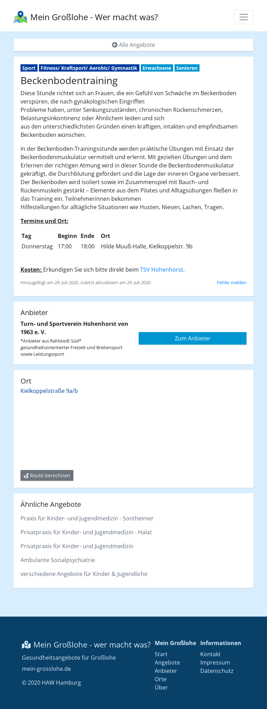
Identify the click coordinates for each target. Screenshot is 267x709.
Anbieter (166, 671)
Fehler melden (231, 282)
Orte (161, 679)
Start (161, 654)
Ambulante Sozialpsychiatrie (58, 560)
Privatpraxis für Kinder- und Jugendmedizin (77, 546)
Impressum (215, 662)
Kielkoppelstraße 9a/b (49, 391)
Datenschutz (217, 671)
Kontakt (210, 654)
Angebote (167, 662)
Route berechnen (47, 475)
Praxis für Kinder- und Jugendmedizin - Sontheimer (87, 518)
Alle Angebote (133, 45)
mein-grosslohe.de (46, 669)
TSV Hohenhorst (161, 269)
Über (161, 687)
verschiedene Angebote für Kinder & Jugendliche (84, 574)
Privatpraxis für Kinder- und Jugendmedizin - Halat (86, 532)
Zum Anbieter (193, 338)
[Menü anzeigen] (243, 17)
